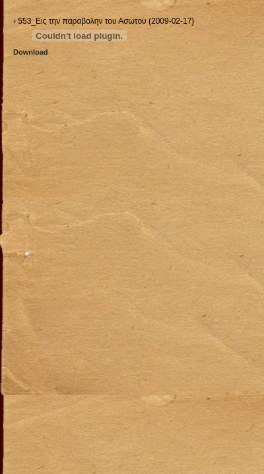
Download (30, 52)
